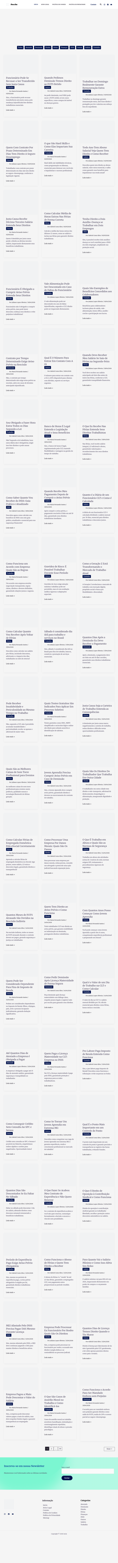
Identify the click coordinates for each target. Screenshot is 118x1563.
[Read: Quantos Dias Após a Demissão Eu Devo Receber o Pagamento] (97, 631)
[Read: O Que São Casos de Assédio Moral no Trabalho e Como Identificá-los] (59, 1406)
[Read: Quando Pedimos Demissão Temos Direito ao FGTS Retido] (59, 64)
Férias (55, 48)
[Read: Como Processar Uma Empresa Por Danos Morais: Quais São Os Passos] (59, 841)
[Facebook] (108, 4)
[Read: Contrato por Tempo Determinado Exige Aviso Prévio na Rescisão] (21, 345)
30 (60, 1474)
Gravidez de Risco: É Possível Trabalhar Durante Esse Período (57, 579)
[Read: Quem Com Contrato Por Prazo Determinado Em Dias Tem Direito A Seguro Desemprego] (21, 134)
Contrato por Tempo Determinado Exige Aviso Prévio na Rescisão (18, 366)
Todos (18, 48)
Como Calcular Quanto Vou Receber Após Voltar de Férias (20, 644)
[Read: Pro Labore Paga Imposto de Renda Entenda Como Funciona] (97, 1060)
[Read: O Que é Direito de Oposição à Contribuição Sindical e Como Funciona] (97, 1198)
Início (44, 1531)
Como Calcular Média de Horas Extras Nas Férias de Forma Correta (57, 219)
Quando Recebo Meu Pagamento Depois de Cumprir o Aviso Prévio (58, 501)
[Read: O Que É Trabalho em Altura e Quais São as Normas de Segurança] (97, 841)
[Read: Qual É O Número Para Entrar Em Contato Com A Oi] (59, 345)
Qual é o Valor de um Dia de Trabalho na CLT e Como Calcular (97, 1008)
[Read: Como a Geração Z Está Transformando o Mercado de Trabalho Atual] (97, 558)
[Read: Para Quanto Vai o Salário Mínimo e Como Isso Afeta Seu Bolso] (97, 1267)
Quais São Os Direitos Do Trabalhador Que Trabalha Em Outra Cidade (96, 789)
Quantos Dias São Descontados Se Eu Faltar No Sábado (17, 1216)
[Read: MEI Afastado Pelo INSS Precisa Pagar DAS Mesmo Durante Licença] (21, 1335)
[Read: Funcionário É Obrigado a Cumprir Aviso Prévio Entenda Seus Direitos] (21, 277)
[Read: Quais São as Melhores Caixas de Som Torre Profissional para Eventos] (21, 768)
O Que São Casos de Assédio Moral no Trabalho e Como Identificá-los (56, 1427)
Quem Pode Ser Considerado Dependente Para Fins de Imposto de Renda (19, 1008)
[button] (93, 4)
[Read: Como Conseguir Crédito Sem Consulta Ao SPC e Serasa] (21, 1130)
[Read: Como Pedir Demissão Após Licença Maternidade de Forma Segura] (59, 986)
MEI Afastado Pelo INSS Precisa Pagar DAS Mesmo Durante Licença (20, 1354)
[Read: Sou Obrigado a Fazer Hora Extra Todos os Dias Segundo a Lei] (21, 416)
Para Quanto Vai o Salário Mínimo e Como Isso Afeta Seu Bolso (97, 1286)
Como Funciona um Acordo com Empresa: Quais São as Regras (19, 577)
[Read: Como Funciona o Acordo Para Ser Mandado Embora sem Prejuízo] (97, 1402)
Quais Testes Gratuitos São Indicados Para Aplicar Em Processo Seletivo (58, 718)
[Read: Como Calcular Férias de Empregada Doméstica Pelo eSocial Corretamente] (21, 841)
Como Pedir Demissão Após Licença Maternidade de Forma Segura (58, 1004)
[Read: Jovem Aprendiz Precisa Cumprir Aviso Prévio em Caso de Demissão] (59, 770)
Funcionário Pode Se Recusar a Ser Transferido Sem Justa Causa (20, 82)
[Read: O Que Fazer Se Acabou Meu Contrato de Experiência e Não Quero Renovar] (59, 1198)
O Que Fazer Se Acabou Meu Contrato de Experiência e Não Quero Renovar (58, 1217)
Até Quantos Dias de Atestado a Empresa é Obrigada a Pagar (19, 1079)
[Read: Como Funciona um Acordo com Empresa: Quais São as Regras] (21, 558)
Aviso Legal (46, 1533)
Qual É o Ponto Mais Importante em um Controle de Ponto (95, 1150)
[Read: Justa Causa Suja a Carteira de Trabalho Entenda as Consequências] (97, 699)
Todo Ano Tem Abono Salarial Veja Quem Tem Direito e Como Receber (97, 152)
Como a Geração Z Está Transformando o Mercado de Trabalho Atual (97, 578)
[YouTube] (111, 4)
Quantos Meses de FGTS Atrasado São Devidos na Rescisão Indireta (18, 939)
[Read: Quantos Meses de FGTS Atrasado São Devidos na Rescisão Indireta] (21, 917)
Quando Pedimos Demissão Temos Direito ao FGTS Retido (58, 81)
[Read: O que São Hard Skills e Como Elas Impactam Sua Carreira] (59, 132)
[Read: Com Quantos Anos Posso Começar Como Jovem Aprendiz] (97, 914)
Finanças (64, 48)
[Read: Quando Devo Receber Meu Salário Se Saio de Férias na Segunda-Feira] (97, 343)
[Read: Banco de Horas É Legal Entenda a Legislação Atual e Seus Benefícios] (59, 418)
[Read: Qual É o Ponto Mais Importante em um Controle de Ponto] (97, 1130)
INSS (73, 48)
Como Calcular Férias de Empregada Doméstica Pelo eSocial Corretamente (20, 861)
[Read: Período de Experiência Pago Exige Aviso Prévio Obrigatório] (21, 1267)
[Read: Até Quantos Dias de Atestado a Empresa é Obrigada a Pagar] (21, 1061)
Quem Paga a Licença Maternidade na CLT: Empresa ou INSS (57, 1079)
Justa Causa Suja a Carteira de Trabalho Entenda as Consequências (95, 720)
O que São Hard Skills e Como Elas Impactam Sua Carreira (58, 148)
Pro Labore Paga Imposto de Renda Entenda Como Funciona (94, 1078)
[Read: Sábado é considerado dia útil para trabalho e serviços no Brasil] (59, 628)
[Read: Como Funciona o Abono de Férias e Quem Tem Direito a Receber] (59, 1267)
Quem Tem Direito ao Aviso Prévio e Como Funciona (57, 929)
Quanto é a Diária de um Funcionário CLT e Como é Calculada (96, 505)
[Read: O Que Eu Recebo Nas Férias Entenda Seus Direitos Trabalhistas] (97, 418)
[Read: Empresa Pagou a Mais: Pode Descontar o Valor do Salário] (21, 1405)
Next (109, 1474)
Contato (45, 1536)
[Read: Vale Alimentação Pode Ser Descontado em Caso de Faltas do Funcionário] (59, 274)
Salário (89, 48)
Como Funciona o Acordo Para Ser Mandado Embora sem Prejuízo (97, 1420)
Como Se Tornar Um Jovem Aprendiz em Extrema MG (56, 1147)
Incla (14, 4)
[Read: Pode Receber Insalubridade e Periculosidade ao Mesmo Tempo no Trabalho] (21, 698)
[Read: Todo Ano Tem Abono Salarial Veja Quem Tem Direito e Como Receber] (97, 134)
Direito (47, 48)
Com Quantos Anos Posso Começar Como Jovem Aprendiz (96, 933)
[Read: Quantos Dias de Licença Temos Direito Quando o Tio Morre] (97, 1336)
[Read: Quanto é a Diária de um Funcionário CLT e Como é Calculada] (97, 486)
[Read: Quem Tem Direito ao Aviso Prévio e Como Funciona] (59, 913)
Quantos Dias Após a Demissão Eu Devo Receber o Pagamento (96, 650)
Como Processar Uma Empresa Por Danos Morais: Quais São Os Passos (57, 860)
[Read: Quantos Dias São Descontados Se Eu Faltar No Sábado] (21, 1198)
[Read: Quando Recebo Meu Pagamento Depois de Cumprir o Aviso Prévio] (59, 484)
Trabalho (98, 48)
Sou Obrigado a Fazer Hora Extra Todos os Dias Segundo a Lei (19, 433)
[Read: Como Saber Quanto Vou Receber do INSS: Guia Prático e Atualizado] (21, 488)
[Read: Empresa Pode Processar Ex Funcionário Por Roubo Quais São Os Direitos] (59, 1336)
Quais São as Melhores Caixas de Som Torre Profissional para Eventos (20, 787)
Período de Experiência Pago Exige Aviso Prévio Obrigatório (20, 1286)
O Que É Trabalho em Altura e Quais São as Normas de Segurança (96, 859)
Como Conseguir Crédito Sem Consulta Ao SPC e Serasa (19, 1150)
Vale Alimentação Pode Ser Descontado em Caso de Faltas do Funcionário (58, 292)
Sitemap (45, 1543)
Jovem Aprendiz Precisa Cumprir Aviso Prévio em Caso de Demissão (59, 789)
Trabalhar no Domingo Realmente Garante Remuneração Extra (97, 85)
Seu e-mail (88, 1495)
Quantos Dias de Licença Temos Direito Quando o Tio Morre (96, 1355)
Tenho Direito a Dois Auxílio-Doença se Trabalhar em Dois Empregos (95, 225)
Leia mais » (10, 113)
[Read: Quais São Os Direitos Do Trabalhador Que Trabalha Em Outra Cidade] (97, 770)
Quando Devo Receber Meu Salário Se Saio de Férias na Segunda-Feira (96, 363)
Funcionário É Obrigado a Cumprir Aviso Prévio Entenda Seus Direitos (21, 296)
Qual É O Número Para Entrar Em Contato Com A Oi (58, 365)
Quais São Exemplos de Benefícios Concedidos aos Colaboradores (97, 295)
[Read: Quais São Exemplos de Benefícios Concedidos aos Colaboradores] (97, 276)
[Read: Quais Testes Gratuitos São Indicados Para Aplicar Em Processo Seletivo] (59, 698)
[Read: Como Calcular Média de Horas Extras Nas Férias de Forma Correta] (59, 201)
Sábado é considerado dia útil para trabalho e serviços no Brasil (58, 644)
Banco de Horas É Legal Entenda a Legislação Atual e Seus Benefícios (58, 436)
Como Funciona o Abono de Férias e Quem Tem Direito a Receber (56, 1287)
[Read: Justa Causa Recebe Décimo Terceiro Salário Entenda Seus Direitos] (21, 204)
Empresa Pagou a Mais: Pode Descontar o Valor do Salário (20, 1423)
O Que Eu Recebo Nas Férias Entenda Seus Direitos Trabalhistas (96, 436)
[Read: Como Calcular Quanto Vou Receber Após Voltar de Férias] (21, 628)
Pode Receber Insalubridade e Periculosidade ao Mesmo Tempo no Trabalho (17, 720)
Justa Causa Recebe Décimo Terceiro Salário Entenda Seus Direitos (19, 225)
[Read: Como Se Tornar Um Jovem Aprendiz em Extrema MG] (59, 1129)
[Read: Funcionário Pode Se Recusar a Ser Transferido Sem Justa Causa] (21, 64)
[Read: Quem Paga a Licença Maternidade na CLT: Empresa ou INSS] (59, 1061)
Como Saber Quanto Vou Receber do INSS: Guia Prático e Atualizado (19, 509)
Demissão (38, 48)
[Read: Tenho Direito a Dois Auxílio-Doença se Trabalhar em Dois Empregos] (97, 204)
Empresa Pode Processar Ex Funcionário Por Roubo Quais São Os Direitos (58, 1355)
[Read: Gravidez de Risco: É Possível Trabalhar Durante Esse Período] (59, 560)
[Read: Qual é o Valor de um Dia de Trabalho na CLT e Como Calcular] (97, 989)
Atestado (27, 48)
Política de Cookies (49, 1538)
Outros (80, 48)
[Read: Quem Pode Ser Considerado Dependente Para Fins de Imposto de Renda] (21, 988)
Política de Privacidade (51, 1541)
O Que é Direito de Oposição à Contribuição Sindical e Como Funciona (97, 1218)
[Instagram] (104, 4)
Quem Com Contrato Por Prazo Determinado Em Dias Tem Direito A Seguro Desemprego (20, 154)
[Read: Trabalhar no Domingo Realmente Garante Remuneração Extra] (97, 66)
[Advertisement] (59, 24)
